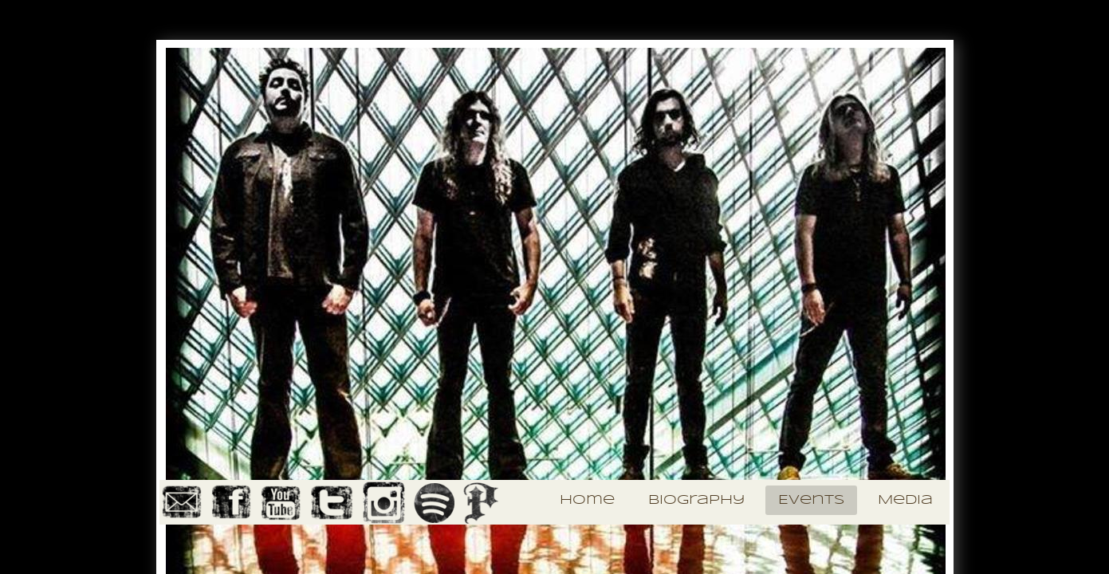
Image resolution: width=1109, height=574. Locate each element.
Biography (696, 500)
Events (811, 500)
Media (905, 500)
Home (587, 500)
